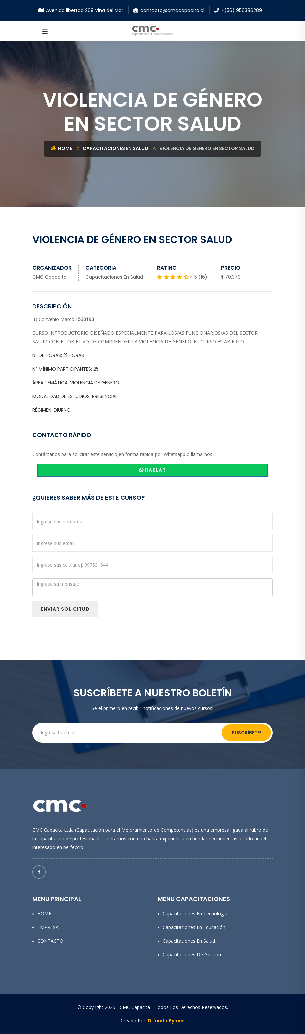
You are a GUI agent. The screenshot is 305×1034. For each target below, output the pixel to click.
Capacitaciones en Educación (194, 927)
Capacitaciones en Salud (115, 148)
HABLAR (152, 470)
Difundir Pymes (166, 1020)
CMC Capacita (49, 277)
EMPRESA (48, 927)
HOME (44, 913)
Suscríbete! (246, 732)
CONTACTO (50, 941)
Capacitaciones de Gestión (192, 954)
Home (61, 148)
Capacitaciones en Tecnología (195, 913)
